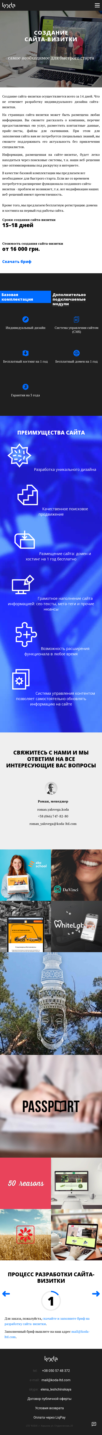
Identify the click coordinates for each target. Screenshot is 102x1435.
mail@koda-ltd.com (56, 1379)
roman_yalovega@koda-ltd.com (53, 823)
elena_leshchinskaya (56, 1388)
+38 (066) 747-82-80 (53, 816)
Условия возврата (49, 1407)
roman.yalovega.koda (53, 809)
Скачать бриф (17, 261)
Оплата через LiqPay (49, 1416)
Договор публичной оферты (50, 1398)
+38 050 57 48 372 (56, 1370)
